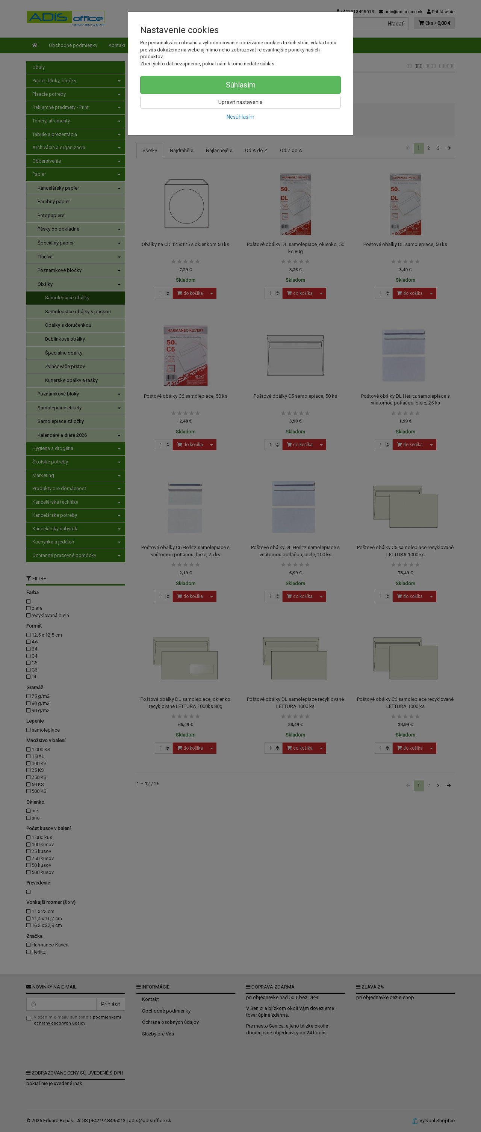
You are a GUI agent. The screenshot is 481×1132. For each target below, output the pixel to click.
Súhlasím (241, 84)
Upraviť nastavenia (240, 102)
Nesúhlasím (240, 117)
